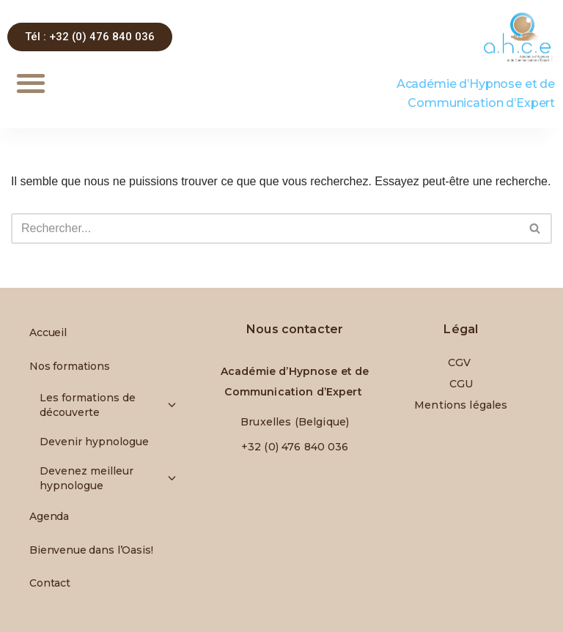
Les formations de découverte (104, 405)
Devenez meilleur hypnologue (104, 478)
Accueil (48, 332)
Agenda (49, 516)
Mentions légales (460, 405)
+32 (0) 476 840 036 (295, 446)
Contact (49, 583)
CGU (461, 383)
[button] (30, 83)
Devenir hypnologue (94, 441)
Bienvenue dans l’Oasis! (91, 550)
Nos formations (73, 366)
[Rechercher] (265, 228)
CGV (461, 362)
